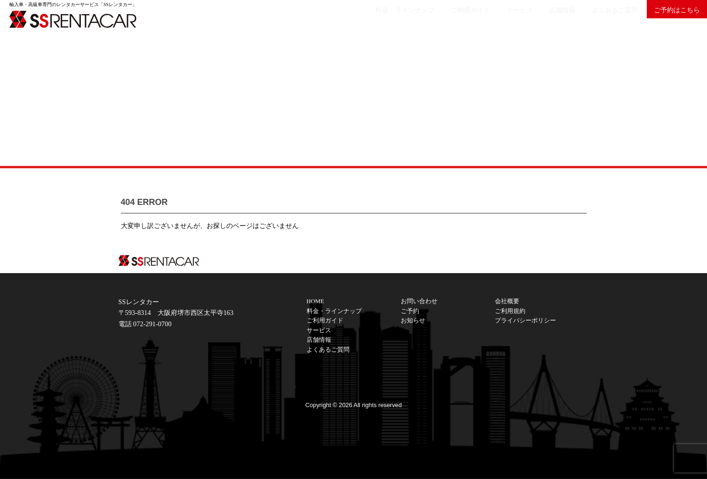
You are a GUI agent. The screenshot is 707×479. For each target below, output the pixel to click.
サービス (487, 17)
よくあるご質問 (601, 17)
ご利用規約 (510, 311)
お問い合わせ (419, 301)
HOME (316, 301)
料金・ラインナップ (353, 17)
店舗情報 (538, 17)
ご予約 (410, 311)
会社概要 (507, 301)
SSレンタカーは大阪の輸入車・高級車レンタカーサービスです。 (80, 18)
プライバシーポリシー (525, 320)
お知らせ (413, 320)
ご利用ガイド (428, 17)
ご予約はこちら (672, 17)
